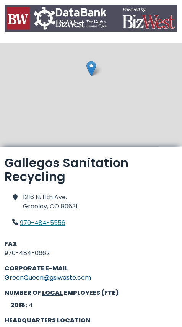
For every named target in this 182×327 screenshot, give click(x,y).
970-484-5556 (42, 222)
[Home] (91, 19)
